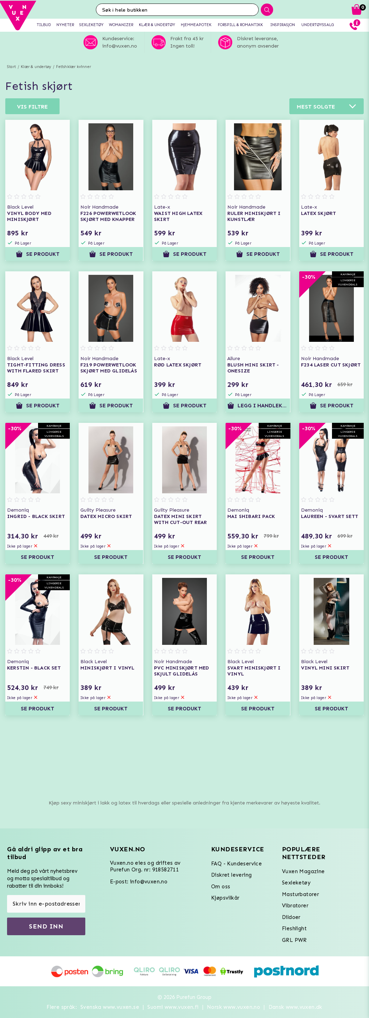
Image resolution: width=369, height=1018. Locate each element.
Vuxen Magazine (303, 871)
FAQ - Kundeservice (236, 863)
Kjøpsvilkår (225, 898)
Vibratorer (295, 905)
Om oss (220, 886)
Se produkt (38, 254)
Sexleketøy (296, 883)
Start (11, 66)
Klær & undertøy (36, 66)
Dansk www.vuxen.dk (295, 1007)
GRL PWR (294, 940)
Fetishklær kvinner (73, 66)
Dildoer (291, 917)
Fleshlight (294, 928)
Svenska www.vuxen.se (109, 1007)
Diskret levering (231, 875)
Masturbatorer (300, 894)
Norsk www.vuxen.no (233, 1007)
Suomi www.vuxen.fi (172, 1007)
